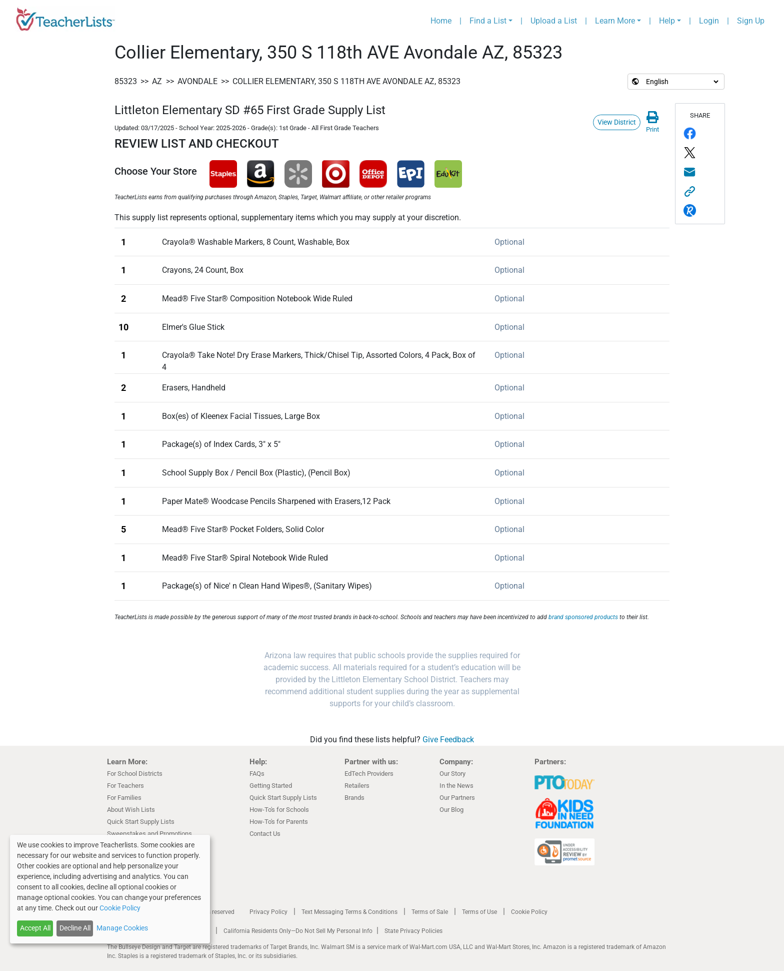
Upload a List (553, 21)
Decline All (75, 928)
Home (441, 21)
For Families (124, 797)
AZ (157, 81)
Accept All (35, 928)
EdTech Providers (369, 773)
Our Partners (457, 797)
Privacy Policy (269, 911)
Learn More (615, 21)
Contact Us (265, 833)
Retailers (357, 785)
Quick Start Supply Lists (140, 821)
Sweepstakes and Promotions (149, 833)
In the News (457, 785)
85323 (125, 81)
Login (709, 21)
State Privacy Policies (413, 930)
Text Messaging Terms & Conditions (350, 911)
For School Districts (134, 773)
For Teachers (125, 785)
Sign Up (750, 21)
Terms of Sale (430, 911)
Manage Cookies (122, 928)
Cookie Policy (529, 911)
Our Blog (452, 809)
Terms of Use (479, 911)
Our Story (453, 773)
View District (617, 122)
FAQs (257, 773)
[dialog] (110, 889)
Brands (354, 797)
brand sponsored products (583, 617)
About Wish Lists (131, 809)
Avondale (198, 81)
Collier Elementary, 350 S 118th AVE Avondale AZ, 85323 (346, 81)
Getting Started (271, 785)
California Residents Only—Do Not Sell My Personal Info (298, 930)
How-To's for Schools (279, 809)
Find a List (488, 21)
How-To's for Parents (279, 821)
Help (667, 21)
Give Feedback (448, 739)
